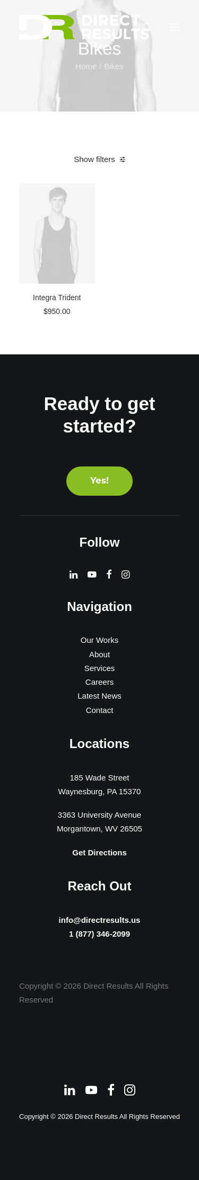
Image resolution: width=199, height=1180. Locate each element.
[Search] (142, 27)
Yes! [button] (99, 481)
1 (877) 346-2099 (99, 935)
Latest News (99, 695)
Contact (100, 710)
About (99, 654)
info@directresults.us (99, 918)
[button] (174, 27)
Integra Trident (57, 297)
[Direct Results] (85, 27)
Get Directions (99, 852)
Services (99, 668)
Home (86, 66)
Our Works (99, 639)
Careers (99, 681)
